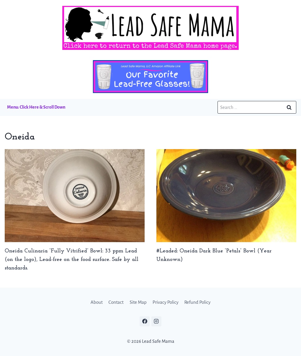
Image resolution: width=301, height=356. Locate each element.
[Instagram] (156, 321)
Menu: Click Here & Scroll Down (36, 107)
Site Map (138, 302)
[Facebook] (145, 321)
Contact (115, 302)
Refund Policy (197, 302)
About (97, 302)
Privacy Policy (165, 302)
